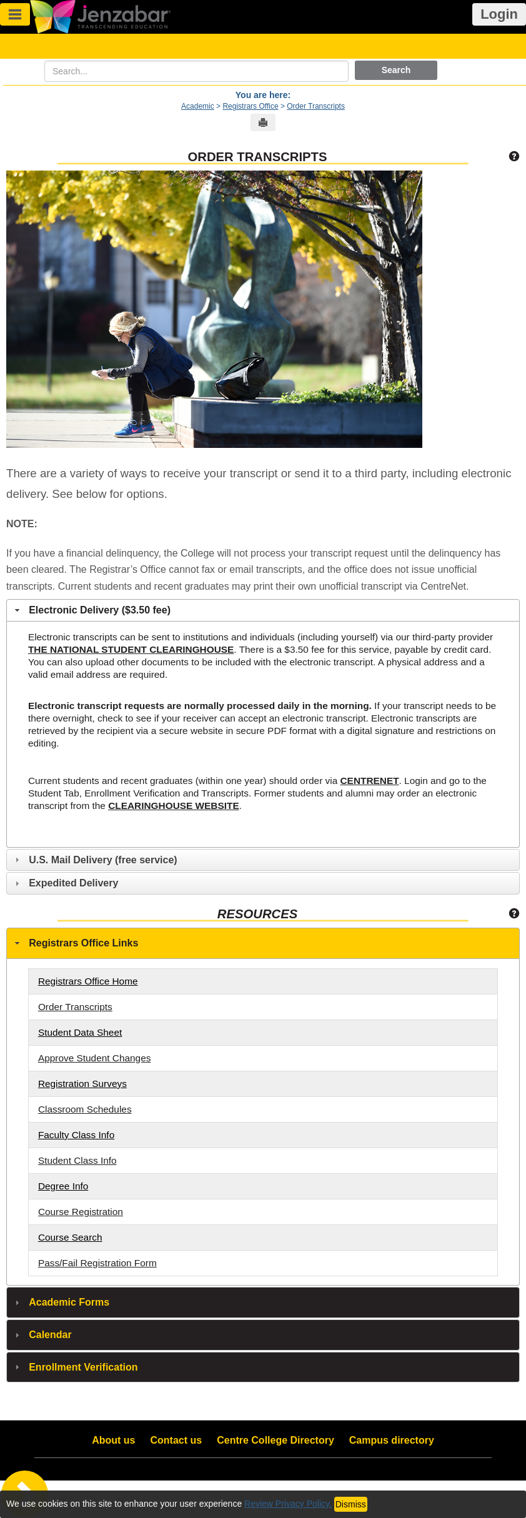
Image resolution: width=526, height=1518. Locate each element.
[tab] (263, 610)
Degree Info (63, 1186)
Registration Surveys (82, 1083)
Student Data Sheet (80, 1032)
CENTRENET (369, 780)
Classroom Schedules (85, 1109)
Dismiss (350, 1504)
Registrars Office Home (88, 981)
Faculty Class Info (76, 1134)
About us (113, 1440)
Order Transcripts (316, 106)
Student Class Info (77, 1160)
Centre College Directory (275, 1440)
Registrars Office (250, 106)
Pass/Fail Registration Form (97, 1263)
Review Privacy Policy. (288, 1504)
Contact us (176, 1440)
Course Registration (80, 1211)
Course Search (70, 1237)
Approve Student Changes (94, 1058)
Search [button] (396, 70)
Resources (257, 914)
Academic (197, 106)
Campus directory (391, 1440)
